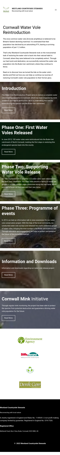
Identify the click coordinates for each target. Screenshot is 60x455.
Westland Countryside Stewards (12, 408)
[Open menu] (56, 10)
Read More (8, 110)
